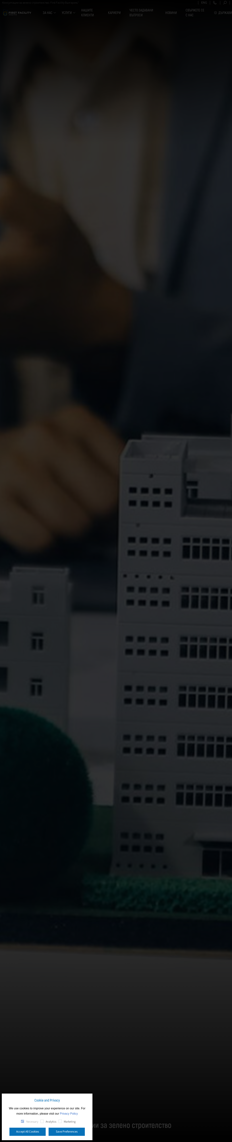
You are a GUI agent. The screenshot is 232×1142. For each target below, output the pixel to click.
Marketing (70, 1122)
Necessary (32, 1122)
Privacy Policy (69, 1113)
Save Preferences (67, 1131)
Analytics (51, 1122)
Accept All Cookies (27, 1131)
